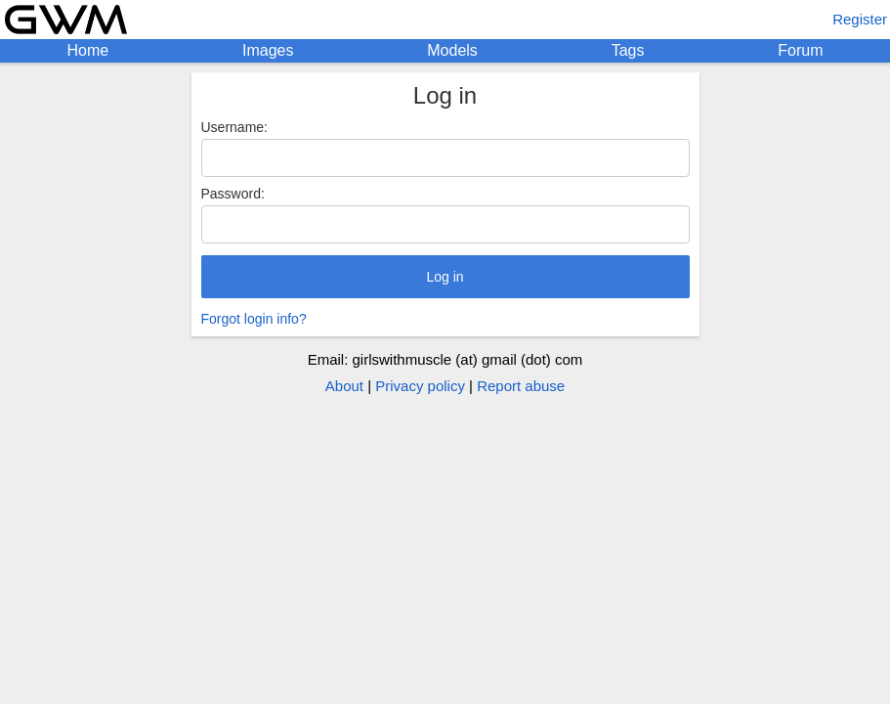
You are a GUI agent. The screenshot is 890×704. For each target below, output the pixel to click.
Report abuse (521, 385)
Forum (800, 50)
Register (859, 19)
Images (267, 50)
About (344, 385)
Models (452, 50)
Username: (234, 127)
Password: (233, 193)
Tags (628, 50)
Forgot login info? (254, 319)
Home (87, 50)
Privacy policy (420, 385)
